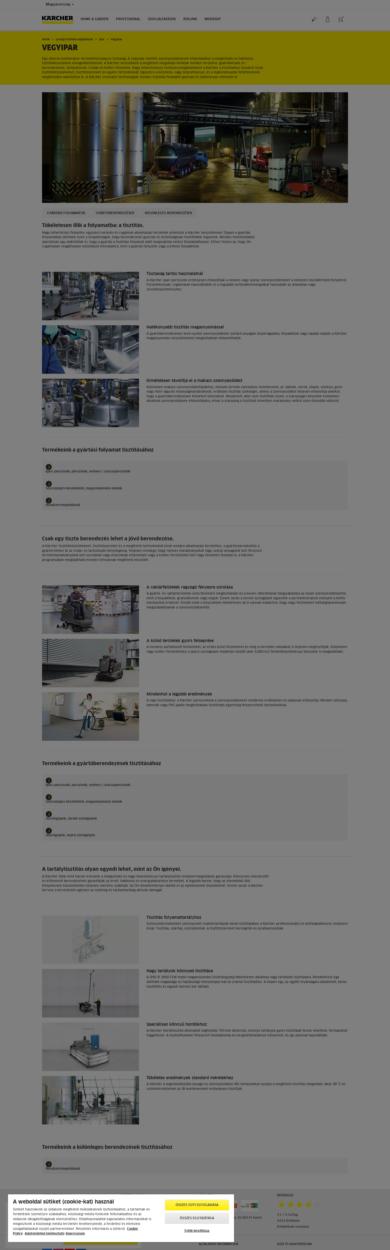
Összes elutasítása (197, 1218)
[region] (121, 1218)
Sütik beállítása (196, 1231)
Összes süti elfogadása (197, 1205)
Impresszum (75, 1233)
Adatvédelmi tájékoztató (44, 1233)
